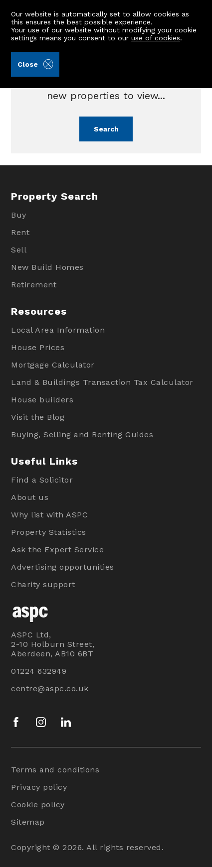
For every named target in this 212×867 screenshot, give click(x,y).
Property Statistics (48, 532)
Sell (18, 249)
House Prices (37, 347)
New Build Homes (47, 267)
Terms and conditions (55, 769)
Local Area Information (58, 330)
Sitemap (28, 822)
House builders (42, 399)
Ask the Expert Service (57, 549)
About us (29, 497)
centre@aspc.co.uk (50, 688)
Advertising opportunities (62, 567)
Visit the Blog (37, 417)
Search (106, 129)
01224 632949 (38, 671)
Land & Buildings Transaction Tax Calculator (102, 382)
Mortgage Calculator (53, 365)
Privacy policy (39, 787)
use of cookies (155, 38)
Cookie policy (38, 804)
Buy (18, 215)
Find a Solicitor (42, 480)
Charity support (43, 584)
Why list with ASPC (49, 514)
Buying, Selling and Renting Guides (82, 434)
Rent (20, 232)
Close (35, 64)
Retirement (33, 284)
